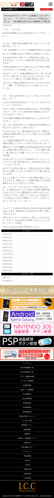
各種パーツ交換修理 (27, 390)
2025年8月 (5, 264)
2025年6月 (5, 270)
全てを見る (46, 9)
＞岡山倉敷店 (27, 456)
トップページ (27, 363)
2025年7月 (5, 267)
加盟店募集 (27, 429)
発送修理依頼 (27, 412)
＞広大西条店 (27, 478)
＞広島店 (27, 465)
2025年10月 (6, 257)
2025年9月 (5, 260)
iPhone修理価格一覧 (27, 367)
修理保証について (27, 425)
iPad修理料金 (27, 394)
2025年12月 (6, 251)
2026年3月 (5, 240)
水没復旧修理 (27, 385)
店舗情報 (27, 434)
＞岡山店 (27, 460)
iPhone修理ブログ (8, 281)
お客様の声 (5, 277)
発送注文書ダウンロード (27, 416)
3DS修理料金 (27, 403)
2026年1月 (5, 247)
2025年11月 (6, 254)
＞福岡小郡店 (27, 469)
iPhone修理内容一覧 (27, 372)
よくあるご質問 (27, 420)
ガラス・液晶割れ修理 (27, 376)
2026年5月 (5, 234)
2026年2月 (5, 244)
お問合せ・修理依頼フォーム (27, 438)
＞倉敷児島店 (27, 473)
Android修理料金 (27, 398)
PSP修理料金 (27, 407)
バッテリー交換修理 (27, 381)
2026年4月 (5, 237)
